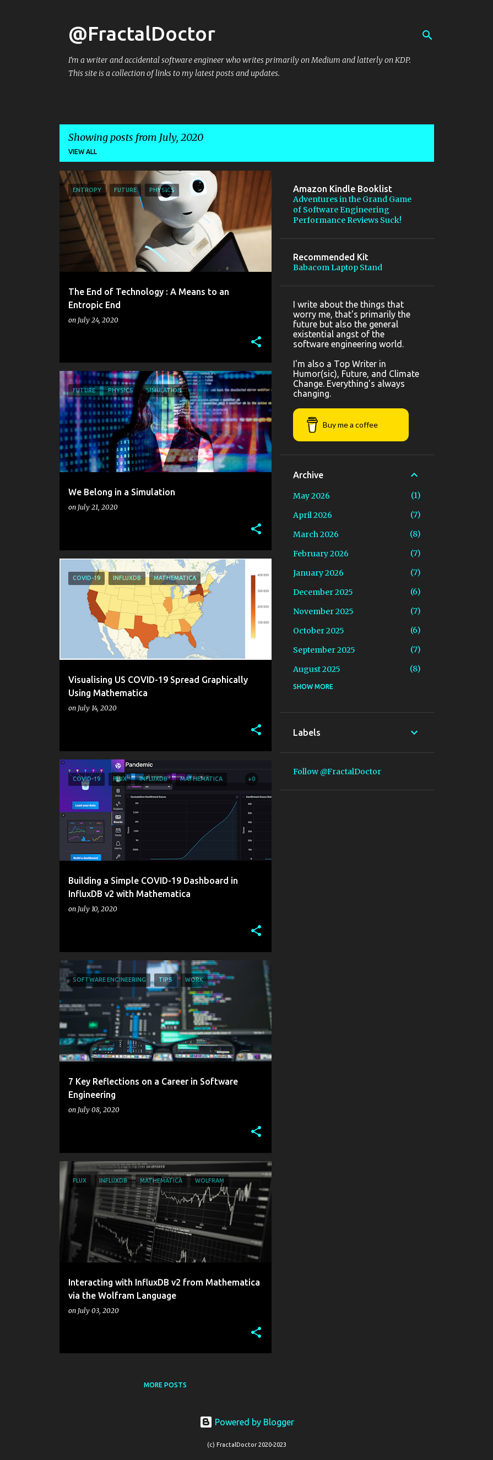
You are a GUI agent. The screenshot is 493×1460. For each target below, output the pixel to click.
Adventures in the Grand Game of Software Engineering (352, 204)
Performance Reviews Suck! (347, 220)
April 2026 (312, 515)
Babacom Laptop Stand (337, 267)
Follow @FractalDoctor (337, 772)
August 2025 (316, 669)
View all (82, 151)
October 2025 (318, 631)
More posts (165, 1384)
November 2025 (323, 611)
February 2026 (321, 554)
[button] (256, 342)
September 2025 (324, 650)
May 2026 (311, 496)
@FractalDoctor (141, 33)
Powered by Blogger (246, 1422)
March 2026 (316, 534)
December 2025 (323, 592)
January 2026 (318, 573)
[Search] (427, 35)
